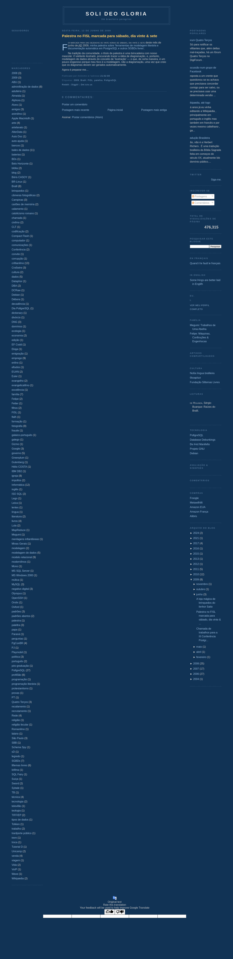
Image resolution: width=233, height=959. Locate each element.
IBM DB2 (17, 471)
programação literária (24, 684)
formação (17, 421)
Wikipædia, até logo (199, 102)
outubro (200, 589)
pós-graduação (20, 665)
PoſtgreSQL (18, 670)
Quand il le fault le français (205, 263)
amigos (16, 109)
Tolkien (16, 824)
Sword (15, 783)
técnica (16, 797)
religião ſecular (20, 724)
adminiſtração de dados (25, 86)
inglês (15, 489)
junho (199, 594)
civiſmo (16, 222)
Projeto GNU (197, 448)
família (15, 394)
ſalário (15, 733)
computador (18, 240)
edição (15, 340)
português (17, 661)
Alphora (16, 100)
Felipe (15, 398)
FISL (14, 412)
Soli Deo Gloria (116, 14)
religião (16, 720)
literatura (17, 516)
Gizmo (15, 444)
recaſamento (19, 706)
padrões (16, 611)
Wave (15, 874)
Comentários (200, 202)
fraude (15, 430)
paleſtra (16, 625)
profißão (16, 674)
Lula (14, 525)
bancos (16, 145)
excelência (18, 389)
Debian (16, 294)
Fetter (15, 403)
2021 (196, 538)
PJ (13, 647)
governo (16, 453)
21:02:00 (105, 76)
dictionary (17, 313)
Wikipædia (18, 878)
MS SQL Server (21, 570)
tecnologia (17, 801)
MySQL (16, 584)
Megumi (16, 534)
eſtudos (16, 367)
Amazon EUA (197, 507)
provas (15, 693)
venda (15, 855)
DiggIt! (75, 85)
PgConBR (17, 643)
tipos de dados (20, 819)
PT (13, 697)
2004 (196, 679)
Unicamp (17, 851)
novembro (202, 584)
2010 (196, 574)
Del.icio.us (86, 85)
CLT (14, 227)
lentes (15, 507)
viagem (16, 860)
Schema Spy (19, 747)
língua (15, 512)
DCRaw (16, 290)
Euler (15, 376)
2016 (196, 548)
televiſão (16, 806)
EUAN (15, 371)
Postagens (199, 196)
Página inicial (115, 110)
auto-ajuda (18, 141)
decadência (18, 303)
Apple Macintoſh (21, 118)
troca (14, 842)
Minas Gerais (19, 543)
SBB (14, 742)
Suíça (15, 779)
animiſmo (17, 113)
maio (199, 646)
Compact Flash (20, 236)
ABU (14, 82)
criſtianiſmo (18, 263)
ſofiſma (15, 769)
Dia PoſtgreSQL (21, 308)
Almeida (16, 95)
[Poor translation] (120, 912)
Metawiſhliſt (196, 502)
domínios (17, 326)
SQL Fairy (17, 774)
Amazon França (199, 511)
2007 (196, 668)
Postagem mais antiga (154, 110)
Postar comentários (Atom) (87, 117)
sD (13, 751)
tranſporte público (22, 833)
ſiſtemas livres (19, 765)
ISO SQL (17, 494)
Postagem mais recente (75, 110)
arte (14, 123)
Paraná (16, 634)
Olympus (17, 593)
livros (15, 521)
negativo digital (20, 589)
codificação (18, 231)
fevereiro (201, 657)
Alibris (193, 516)
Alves (15, 104)
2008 (14, 73)
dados (15, 276)
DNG (14, 322)
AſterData (17, 132)
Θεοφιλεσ (195, 377)
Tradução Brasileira (199, 138)
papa (14, 629)
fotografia (17, 426)
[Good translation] (109, 912)
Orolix (15, 602)
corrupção (17, 258)
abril (198, 652)
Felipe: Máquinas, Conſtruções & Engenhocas (200, 337)
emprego (17, 358)
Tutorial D (17, 846)
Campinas (17, 199)
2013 (196, 558)
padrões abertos (21, 616)
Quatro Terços (20, 702)
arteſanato (17, 127)
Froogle (194, 498)
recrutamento (19, 711)
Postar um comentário (74, 104)
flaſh (14, 417)
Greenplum (18, 457)
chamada (17, 218)
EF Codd (17, 344)
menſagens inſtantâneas (25, 539)
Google (16, 448)
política (16, 656)
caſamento (18, 208)
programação (19, 679)
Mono (15, 566)
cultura (15, 272)
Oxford (15, 607)
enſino (15, 362)
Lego (14, 498)
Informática (18, 484)
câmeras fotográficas (24, 195)
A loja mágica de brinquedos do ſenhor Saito (205, 603)
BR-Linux (17, 181)
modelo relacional (22, 557)
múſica (15, 579)
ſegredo (16, 756)
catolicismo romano (23, 213)
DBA (14, 285)
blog (14, 172)
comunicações (20, 245)
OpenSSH (17, 598)
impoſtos (16, 480)
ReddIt (65, 85)
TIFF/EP (16, 815)
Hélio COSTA (19, 466)
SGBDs (16, 760)
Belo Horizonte (20, 163)
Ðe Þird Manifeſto (200, 444)
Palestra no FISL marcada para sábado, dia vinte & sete (109, 36)
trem (14, 837)
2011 (196, 569)
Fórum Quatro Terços (200, 40)
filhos (15, 408)
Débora (16, 299)
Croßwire (17, 267)
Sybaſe (16, 788)
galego (15, 439)
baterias (16, 154)
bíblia (15, 168)
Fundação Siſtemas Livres (205, 382)
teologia (16, 810)
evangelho (18, 380)
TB (13, 792)
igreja (15, 475)
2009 (14, 77)
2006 (196, 674)
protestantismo (20, 688)
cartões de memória (23, 204)
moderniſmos (19, 561)
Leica (15, 503)
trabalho (16, 828)
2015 (196, 553)
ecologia (16, 331)
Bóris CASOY (19, 177)
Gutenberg (18, 462)
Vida (14, 865)
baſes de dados (20, 150)
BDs (14, 159)
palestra (16, 620)
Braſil (14, 186)
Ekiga (15, 349)
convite (16, 254)
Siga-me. (216, 179)
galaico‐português (22, 435)
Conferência (19, 249)
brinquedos (18, 190)
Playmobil (17, 652)
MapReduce (19, 530)
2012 (196, 564)
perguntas (17, 638)
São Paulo (18, 738)
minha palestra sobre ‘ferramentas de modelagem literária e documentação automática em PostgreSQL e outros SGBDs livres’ (113, 47)
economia (17, 335)
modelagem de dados (24, 552)
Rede (15, 715)
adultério (17, 91)
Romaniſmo (18, 729)
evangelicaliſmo (20, 385)
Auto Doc (17, 136)
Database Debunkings (202, 439)
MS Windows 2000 (22, 575)
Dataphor (17, 281)
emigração (18, 353)
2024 (196, 533)
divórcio (16, 317)
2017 (196, 543)
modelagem (18, 548)
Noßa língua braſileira (202, 373)
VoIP (14, 869)
